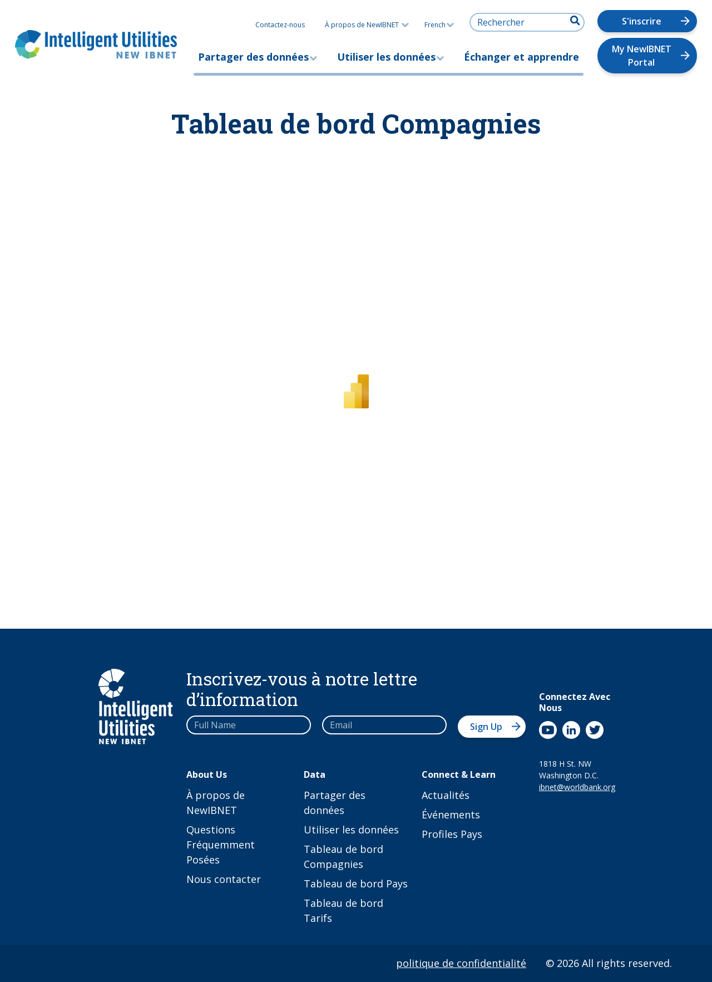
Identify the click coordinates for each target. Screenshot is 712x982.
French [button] (439, 24)
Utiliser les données (386, 56)
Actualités (445, 795)
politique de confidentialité (461, 963)
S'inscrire (641, 21)
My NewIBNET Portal (641, 55)
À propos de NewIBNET (362, 24)
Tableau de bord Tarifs (343, 910)
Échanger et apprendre (521, 56)
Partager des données (253, 56)
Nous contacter (223, 879)
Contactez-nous (280, 24)
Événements (451, 814)
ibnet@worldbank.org (576, 787)
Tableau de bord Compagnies (343, 856)
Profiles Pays (452, 834)
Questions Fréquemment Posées (220, 844)
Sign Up (486, 727)
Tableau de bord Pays (356, 883)
